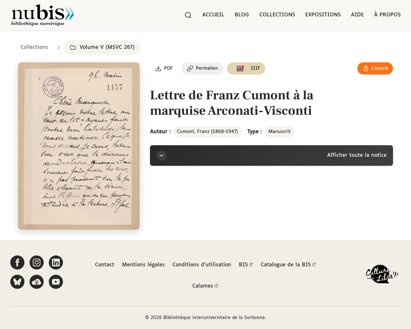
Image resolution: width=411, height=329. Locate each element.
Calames (205, 286)
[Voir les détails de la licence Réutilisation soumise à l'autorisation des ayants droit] (375, 68)
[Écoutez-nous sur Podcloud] (37, 282)
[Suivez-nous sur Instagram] (37, 262)
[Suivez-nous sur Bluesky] (17, 282)
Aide (357, 15)
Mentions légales (143, 265)
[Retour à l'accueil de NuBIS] (42, 15)
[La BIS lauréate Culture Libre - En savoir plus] (382, 275)
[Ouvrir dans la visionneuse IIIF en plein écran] (79, 146)
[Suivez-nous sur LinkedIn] (56, 262)
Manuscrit (279, 131)
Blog (242, 15)
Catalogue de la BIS (288, 265)
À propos (387, 15)
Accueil (213, 15)
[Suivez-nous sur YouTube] (56, 282)
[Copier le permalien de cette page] (202, 68)
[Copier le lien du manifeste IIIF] (246, 68)
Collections (277, 15)
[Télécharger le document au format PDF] (164, 68)
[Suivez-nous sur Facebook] (17, 262)
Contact (104, 265)
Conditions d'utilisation (201, 265)
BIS (246, 265)
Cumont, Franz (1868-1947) (207, 131)
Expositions (323, 15)
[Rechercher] (188, 15)
